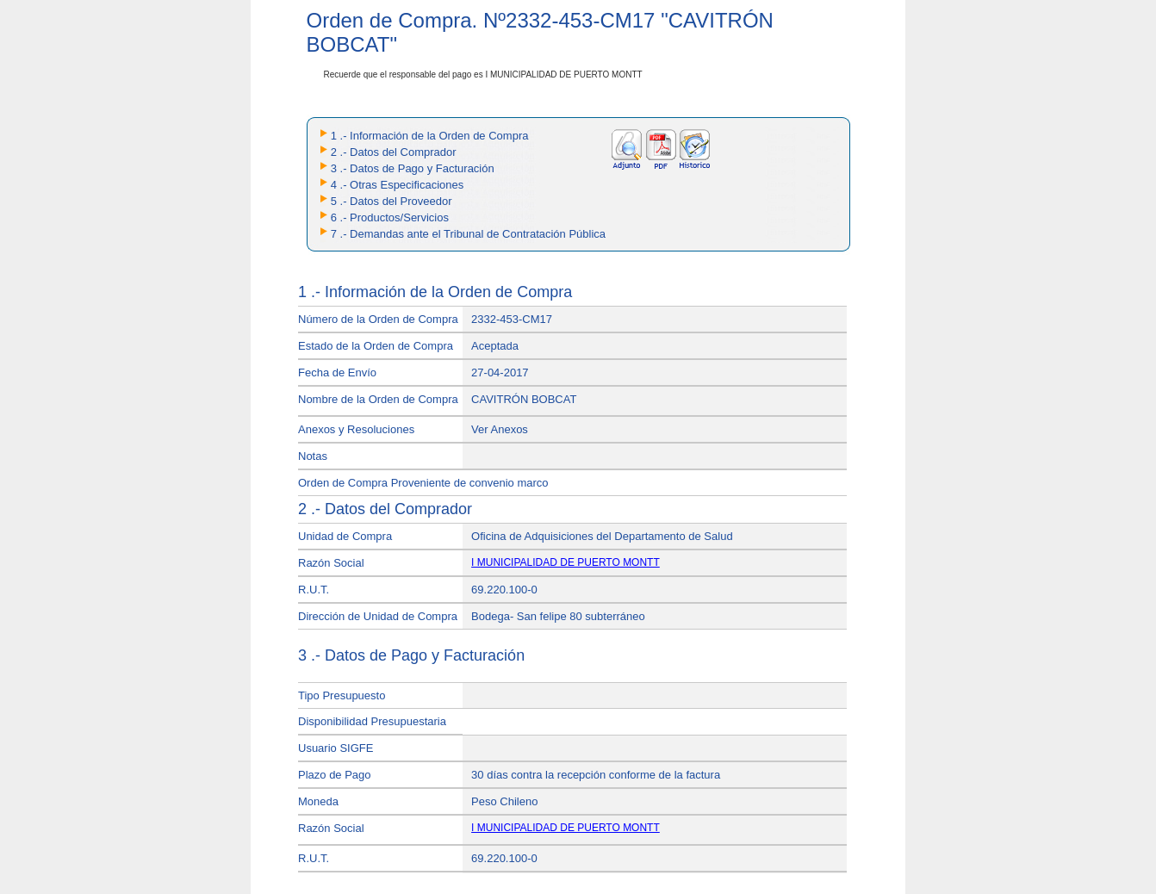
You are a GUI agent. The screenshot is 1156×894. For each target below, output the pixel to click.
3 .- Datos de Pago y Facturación (412, 168)
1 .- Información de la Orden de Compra (430, 135)
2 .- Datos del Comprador (394, 152)
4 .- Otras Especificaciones (397, 184)
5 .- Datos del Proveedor (391, 201)
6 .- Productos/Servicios (390, 217)
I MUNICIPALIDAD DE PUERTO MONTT (565, 562)
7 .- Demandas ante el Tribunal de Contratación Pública (468, 233)
